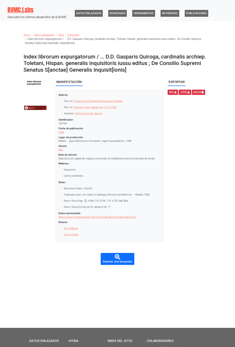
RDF (173, 92)
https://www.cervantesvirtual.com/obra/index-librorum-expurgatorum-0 (97, 217)
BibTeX (198, 92)
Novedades (117, 13)
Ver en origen (71, 234)
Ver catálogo (71, 228)
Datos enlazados (88, 13)
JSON (185, 92)
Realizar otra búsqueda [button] (117, 258)
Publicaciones (196, 13)
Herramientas (144, 13)
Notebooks (170, 13)
